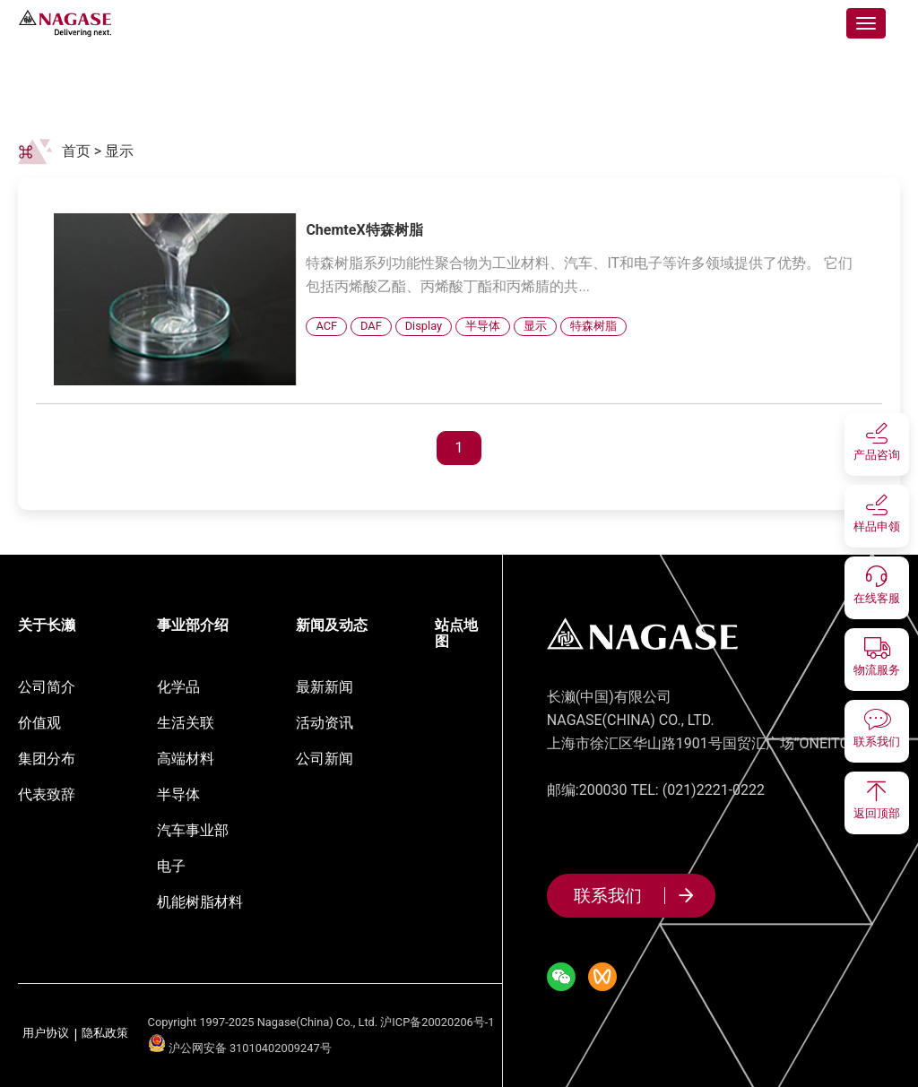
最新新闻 (324, 686)
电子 (171, 866)
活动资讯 (324, 722)
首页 (76, 151)
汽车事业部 (193, 830)
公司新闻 (324, 758)
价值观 (39, 722)
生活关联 (185, 722)
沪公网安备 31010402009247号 (240, 1048)
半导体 (178, 794)
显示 (119, 151)
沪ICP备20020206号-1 (437, 1022)
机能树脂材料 (200, 901)
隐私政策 (105, 1034)
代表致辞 (46, 794)
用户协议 (45, 1034)
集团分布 (46, 758)
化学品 (178, 686)
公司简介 (46, 686)
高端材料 (185, 758)
